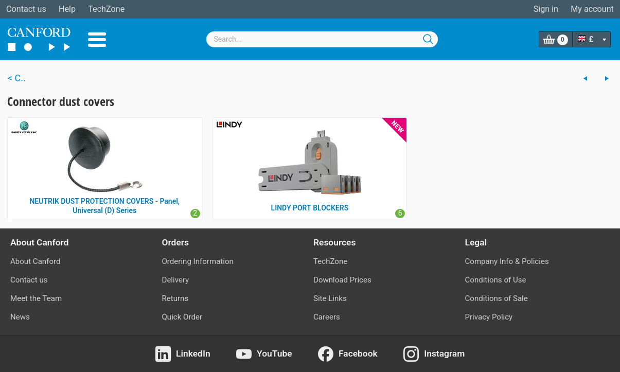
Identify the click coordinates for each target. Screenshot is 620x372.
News (20, 317)
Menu (97, 39)
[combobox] (322, 39)
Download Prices (342, 280)
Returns (175, 298)
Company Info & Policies (507, 261)
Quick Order (182, 317)
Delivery (175, 280)
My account (592, 9)
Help (67, 9)
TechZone (106, 9)
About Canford (35, 261)
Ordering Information (198, 261)
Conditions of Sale (496, 298)
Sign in (546, 9)
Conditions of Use (495, 280)
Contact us (26, 9)
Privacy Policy (489, 317)
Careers (326, 317)
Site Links (330, 298)
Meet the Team (36, 298)
